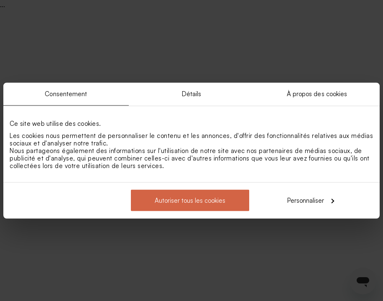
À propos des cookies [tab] (317, 94)
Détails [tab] (192, 94)
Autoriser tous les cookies (190, 200)
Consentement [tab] (66, 94)
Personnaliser (310, 200)
